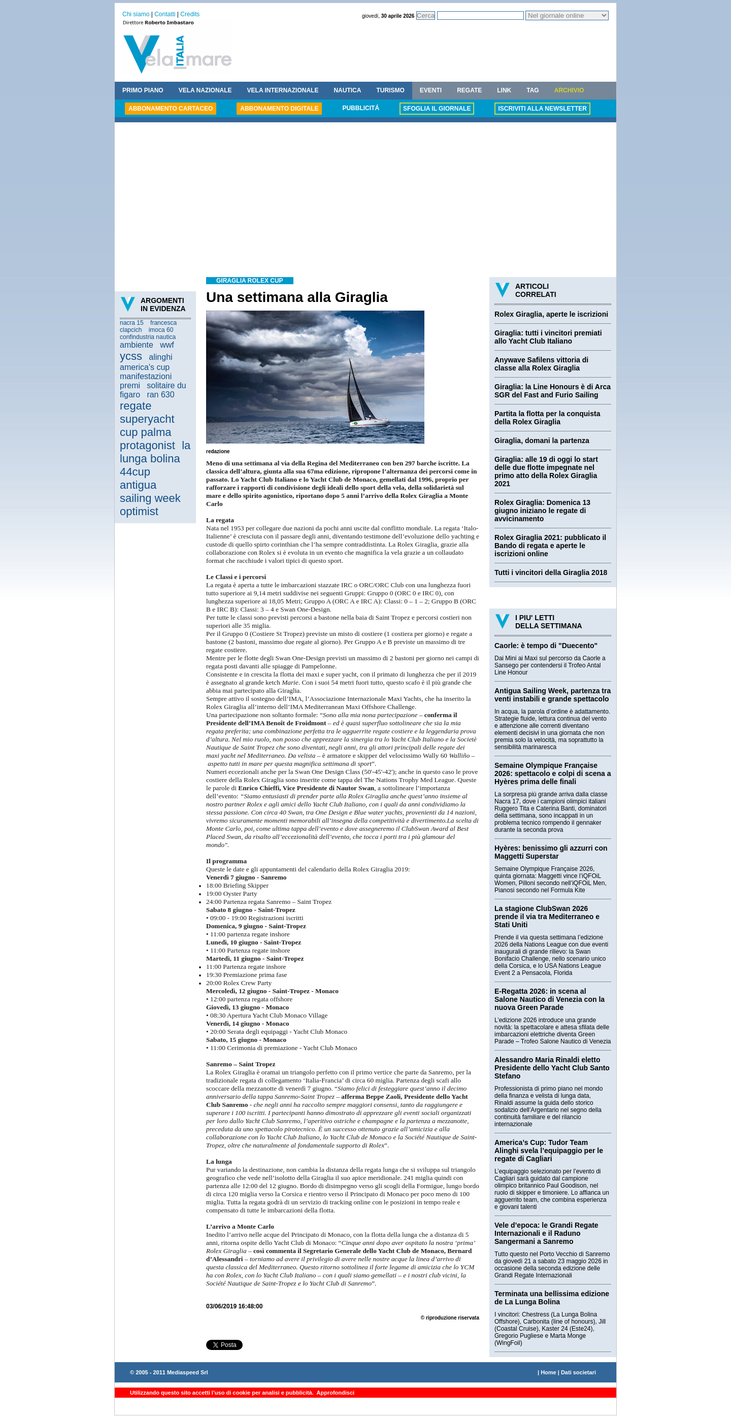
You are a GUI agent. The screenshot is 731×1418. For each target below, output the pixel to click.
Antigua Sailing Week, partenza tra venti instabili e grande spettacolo (552, 695)
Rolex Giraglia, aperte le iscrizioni (551, 314)
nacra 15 (132, 322)
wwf (167, 345)
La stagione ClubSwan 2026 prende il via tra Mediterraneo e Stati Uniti (547, 916)
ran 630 (160, 394)
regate (135, 405)
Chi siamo (135, 14)
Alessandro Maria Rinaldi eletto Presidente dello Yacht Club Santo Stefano (552, 1068)
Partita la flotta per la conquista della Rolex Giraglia (547, 418)
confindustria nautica (148, 337)
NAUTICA (347, 90)
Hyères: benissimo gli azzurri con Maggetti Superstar (551, 852)
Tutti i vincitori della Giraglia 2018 (550, 572)
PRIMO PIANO (142, 90)
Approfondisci (334, 1393)
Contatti (164, 14)
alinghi (160, 357)
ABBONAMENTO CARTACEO (170, 108)
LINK (504, 90)
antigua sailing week (150, 491)
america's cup (145, 367)
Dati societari (578, 1372)
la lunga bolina (155, 452)
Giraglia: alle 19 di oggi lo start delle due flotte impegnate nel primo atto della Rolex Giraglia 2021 (546, 471)
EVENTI (431, 90)
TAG (532, 90)
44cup (135, 471)
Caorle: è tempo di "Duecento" (545, 646)
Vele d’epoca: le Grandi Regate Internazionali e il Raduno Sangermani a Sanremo (546, 1233)
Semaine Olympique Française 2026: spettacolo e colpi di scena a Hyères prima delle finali (552, 773)
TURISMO (390, 90)
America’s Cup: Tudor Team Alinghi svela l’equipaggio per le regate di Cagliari (548, 1150)
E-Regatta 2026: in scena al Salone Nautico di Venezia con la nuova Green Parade (549, 999)
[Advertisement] (365, 201)
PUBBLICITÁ (360, 108)
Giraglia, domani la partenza (541, 440)
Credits (190, 14)
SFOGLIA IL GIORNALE (437, 108)
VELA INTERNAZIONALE (283, 90)
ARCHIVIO (569, 90)
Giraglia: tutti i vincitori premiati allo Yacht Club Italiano (548, 337)
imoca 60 (161, 329)
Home (548, 1372)
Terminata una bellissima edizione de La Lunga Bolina (551, 1298)
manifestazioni (146, 376)
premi (130, 385)
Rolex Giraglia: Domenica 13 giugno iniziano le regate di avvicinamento (542, 510)
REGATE (469, 90)
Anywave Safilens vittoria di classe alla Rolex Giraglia (541, 364)
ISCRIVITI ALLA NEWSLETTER (542, 108)
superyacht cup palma (147, 425)
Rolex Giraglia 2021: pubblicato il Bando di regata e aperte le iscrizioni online (550, 545)
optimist (139, 511)
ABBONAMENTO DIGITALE (279, 108)
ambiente (136, 345)
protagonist (147, 445)
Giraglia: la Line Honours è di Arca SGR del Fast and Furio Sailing (552, 391)
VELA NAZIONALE (205, 90)
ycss (131, 356)
